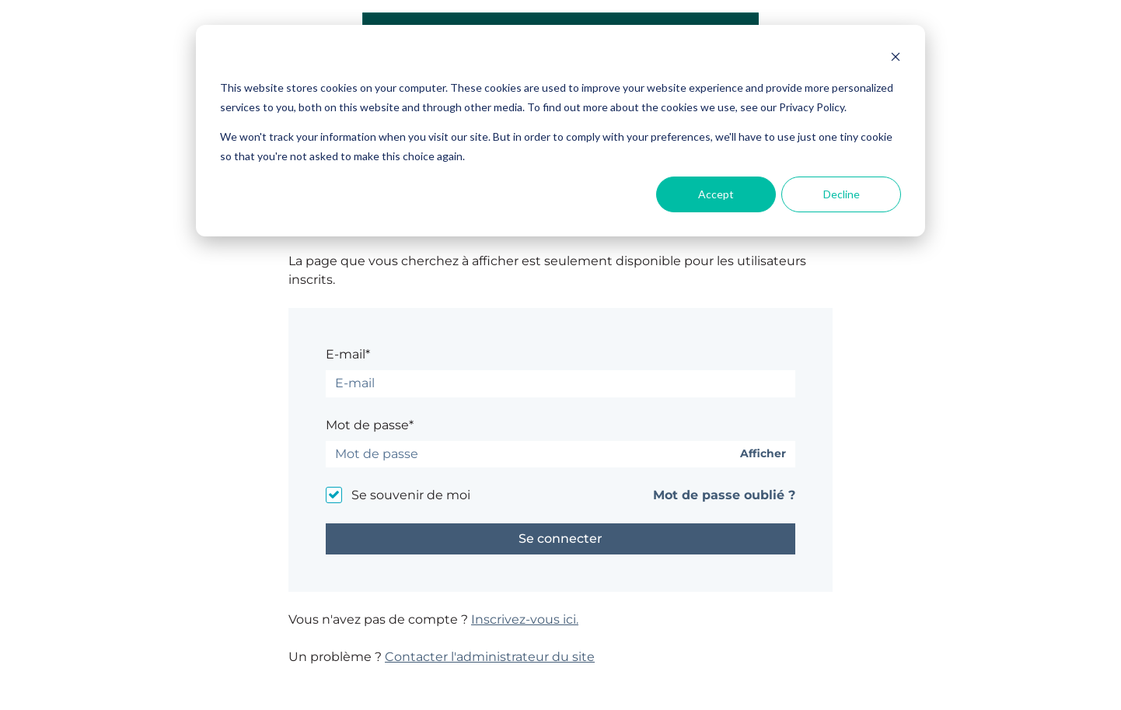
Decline (841, 194)
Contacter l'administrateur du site (490, 656)
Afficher (763, 453)
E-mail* (348, 354)
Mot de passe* (370, 425)
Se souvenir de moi (410, 495)
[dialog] (560, 130)
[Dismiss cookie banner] (895, 58)
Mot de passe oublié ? (724, 495)
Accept (716, 194)
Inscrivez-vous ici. (524, 619)
